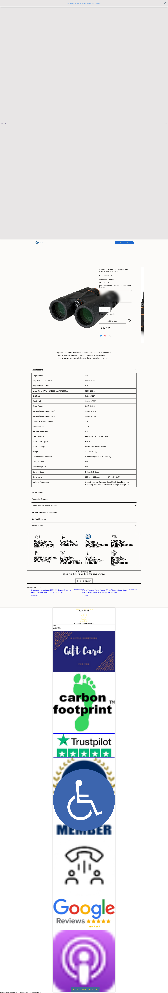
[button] (84, 123)
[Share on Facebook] (100, 335)
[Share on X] (109, 335)
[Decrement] (101, 309)
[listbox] (84, 123)
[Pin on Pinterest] (105, 335)
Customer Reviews (85, 989)
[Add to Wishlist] (129, 320)
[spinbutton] (105, 309)
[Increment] (108, 309)
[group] (84, 592)
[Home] (39, 242)
